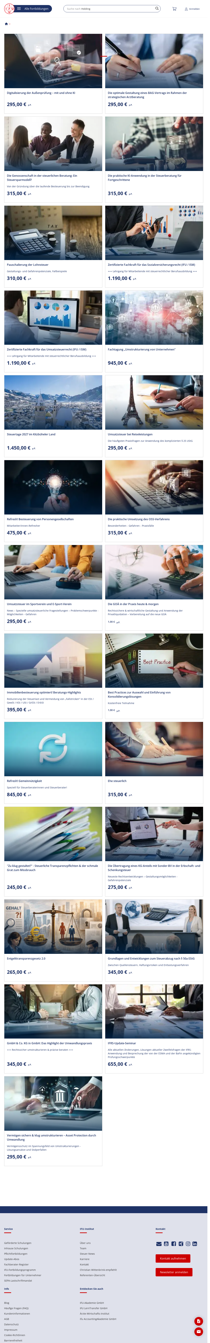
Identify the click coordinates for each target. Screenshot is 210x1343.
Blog (6, 1302)
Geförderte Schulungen (17, 1243)
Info (6, 1288)
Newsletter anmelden (174, 1272)
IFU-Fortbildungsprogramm (20, 1269)
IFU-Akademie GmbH (92, 1302)
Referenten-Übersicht (92, 1275)
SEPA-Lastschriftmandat (18, 1280)
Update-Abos (11, 1259)
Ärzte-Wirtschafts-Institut (94, 1313)
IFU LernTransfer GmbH (93, 1308)
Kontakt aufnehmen (173, 1258)
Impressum (10, 1329)
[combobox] (112, 8)
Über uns (85, 1243)
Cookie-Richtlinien (14, 1335)
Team (83, 1248)
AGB (6, 1319)
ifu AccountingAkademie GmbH (98, 1319)
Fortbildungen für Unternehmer (22, 1275)
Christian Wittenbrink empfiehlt (98, 1269)
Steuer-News (87, 1253)
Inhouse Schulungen (16, 1248)
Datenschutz (11, 1324)
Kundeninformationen (17, 1313)
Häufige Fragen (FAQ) (16, 1308)
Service (8, 1229)
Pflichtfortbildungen (15, 1253)
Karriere (84, 1259)
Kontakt (84, 1264)
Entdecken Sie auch (91, 1288)
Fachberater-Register (16, 1264)
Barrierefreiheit (13, 1340)
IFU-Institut (87, 1229)
